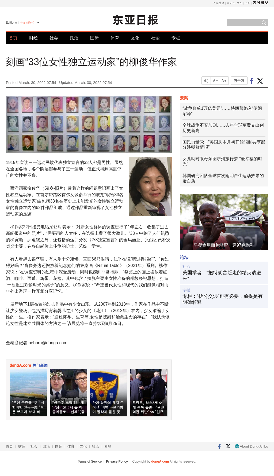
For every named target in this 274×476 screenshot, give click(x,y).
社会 (54, 38)
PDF (247, 3)
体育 (115, 38)
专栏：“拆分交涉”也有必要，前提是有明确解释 (222, 299)
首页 (13, 38)
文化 (135, 38)
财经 (33, 38)
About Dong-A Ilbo (251, 446)
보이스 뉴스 (234, 3)
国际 (94, 38)
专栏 (176, 38)
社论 (155, 38)
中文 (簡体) (27, 22)
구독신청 (218, 3)
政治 (74, 38)
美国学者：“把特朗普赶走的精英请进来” (221, 275)
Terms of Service (90, 461)
